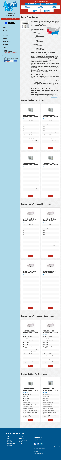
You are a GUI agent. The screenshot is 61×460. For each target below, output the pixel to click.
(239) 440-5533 (54, 97)
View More (30, 147)
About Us (4, 47)
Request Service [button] (15, 18)
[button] (33, 4)
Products (21, 438)
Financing (5, 44)
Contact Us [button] (5, 18)
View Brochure (25, 118)
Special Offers (6, 41)
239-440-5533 (37, 437)
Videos (4, 33)
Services (4, 38)
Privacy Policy (11, 443)
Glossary (9, 445)
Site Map (21, 443)
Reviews (4, 30)
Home (4, 27)
